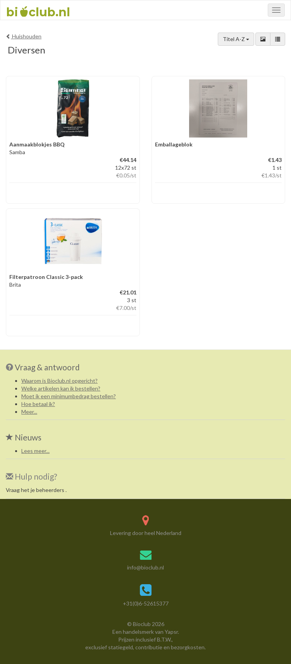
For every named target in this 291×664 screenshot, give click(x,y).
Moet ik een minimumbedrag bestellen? (68, 396)
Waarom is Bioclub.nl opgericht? (59, 380)
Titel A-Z (236, 39)
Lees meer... (35, 450)
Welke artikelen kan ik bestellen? (60, 388)
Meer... (29, 411)
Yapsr (171, 631)
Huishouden (23, 36)
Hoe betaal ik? (38, 404)
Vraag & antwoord (47, 367)
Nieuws (23, 437)
